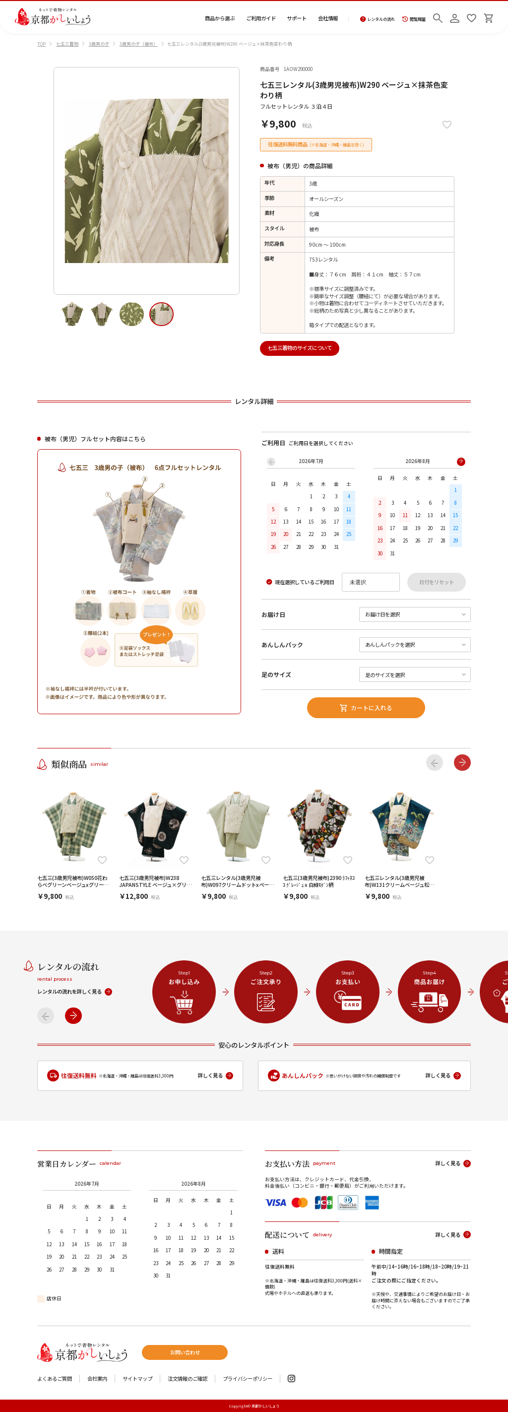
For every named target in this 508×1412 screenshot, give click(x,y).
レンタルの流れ (377, 19)
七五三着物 (67, 44)
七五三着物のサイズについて (299, 347)
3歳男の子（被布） (139, 44)
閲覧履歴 (414, 19)
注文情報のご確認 (187, 1379)
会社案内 (97, 1379)
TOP (41, 44)
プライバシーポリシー (247, 1379)
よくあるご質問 (54, 1379)
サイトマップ (137, 1379)
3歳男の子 (99, 44)
